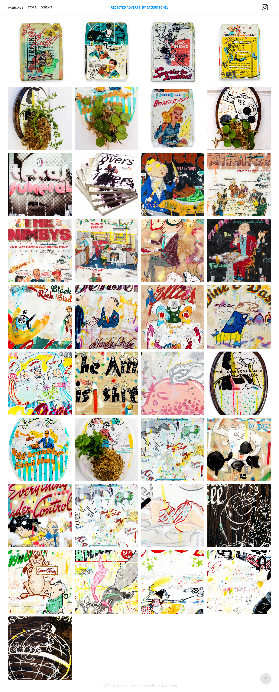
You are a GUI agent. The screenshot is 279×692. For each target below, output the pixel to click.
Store (32, 7)
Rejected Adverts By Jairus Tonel (139, 7)
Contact (46, 7)
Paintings (15, 7)
